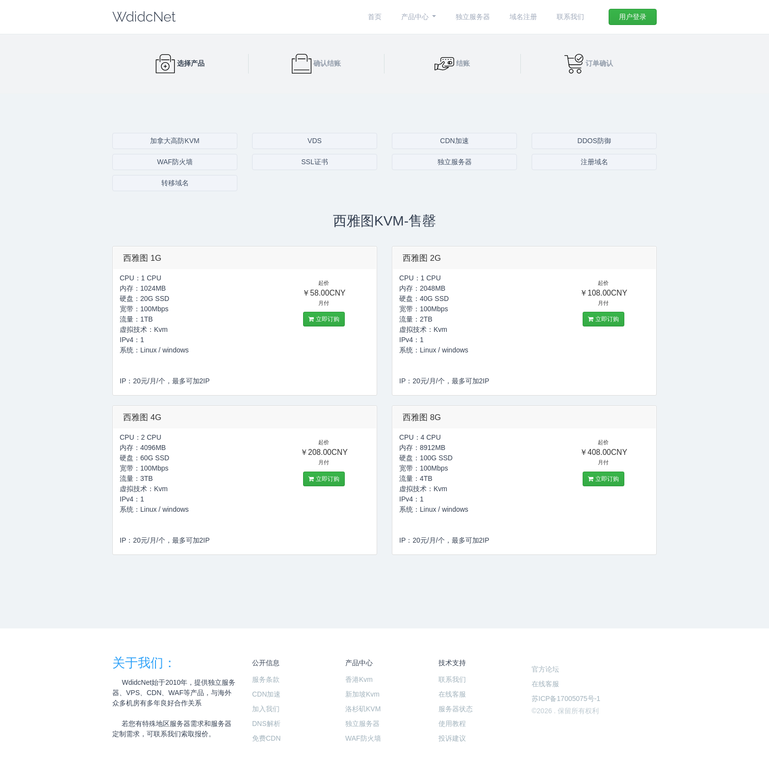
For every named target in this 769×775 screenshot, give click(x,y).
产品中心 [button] (416, 17)
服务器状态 (455, 709)
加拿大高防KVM (174, 141)
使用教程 (452, 723)
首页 (375, 17)
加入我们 (266, 709)
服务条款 (266, 679)
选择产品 (180, 63)
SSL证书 (314, 162)
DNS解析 (266, 723)
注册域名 (594, 162)
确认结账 (316, 63)
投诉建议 (452, 738)
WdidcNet (144, 17)
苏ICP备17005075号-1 (566, 698)
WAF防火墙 (175, 162)
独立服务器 (473, 17)
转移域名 (175, 183)
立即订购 (323, 319)
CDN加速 (454, 141)
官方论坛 (545, 669)
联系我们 (570, 17)
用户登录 (632, 17)
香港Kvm (359, 679)
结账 (452, 63)
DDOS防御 (594, 141)
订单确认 (588, 63)
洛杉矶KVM (363, 709)
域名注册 (523, 17)
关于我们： (144, 663)
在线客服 (452, 694)
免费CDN (266, 738)
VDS (315, 141)
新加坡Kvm (362, 694)
